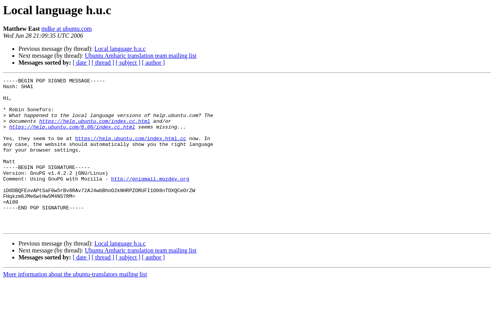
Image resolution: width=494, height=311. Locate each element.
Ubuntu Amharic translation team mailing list (140, 55)
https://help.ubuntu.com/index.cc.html (94, 130)
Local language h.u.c (119, 48)
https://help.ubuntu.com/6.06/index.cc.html (72, 137)
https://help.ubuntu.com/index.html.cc (130, 150)
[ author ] (153, 62)
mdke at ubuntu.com (67, 28)
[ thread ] (103, 62)
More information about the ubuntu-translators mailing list (75, 304)
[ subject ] (128, 62)
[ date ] (81, 62)
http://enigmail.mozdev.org (150, 199)
